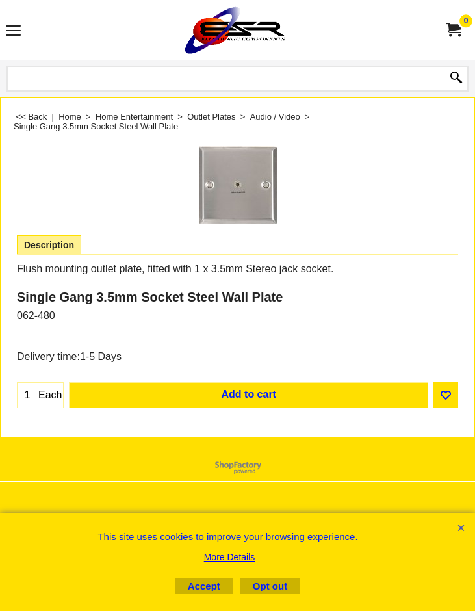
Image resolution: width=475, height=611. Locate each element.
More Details (229, 557)
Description (49, 245)
